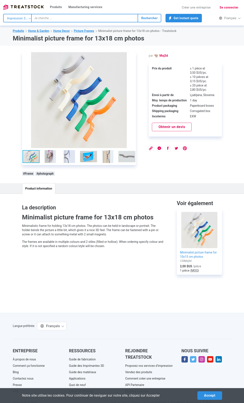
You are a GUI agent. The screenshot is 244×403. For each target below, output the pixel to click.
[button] (132, 56)
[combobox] (85, 18)
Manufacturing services (85, 7)
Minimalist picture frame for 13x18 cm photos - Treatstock (137, 31)
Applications (77, 378)
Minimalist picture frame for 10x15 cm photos (198, 254)
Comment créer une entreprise (145, 378)
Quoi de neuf (77, 385)
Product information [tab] (38, 188)
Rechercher (149, 18)
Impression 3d (19, 18)
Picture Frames (84, 31)
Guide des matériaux (82, 372)
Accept (209, 395)
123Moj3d (185, 260)
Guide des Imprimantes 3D (86, 365)
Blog (16, 372)
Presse (17, 385)
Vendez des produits (138, 372)
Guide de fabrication (82, 359)
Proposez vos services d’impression (149, 365)
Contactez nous (23, 378)
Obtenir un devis (171, 127)
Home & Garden (38, 31)
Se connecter (229, 7)
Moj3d (164, 55)
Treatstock (23, 7)
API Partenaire (134, 385)
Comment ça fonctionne (29, 365)
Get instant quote (183, 18)
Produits (56, 7)
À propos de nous (24, 359)
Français (230, 18)
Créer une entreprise (196, 7)
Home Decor (61, 31)
